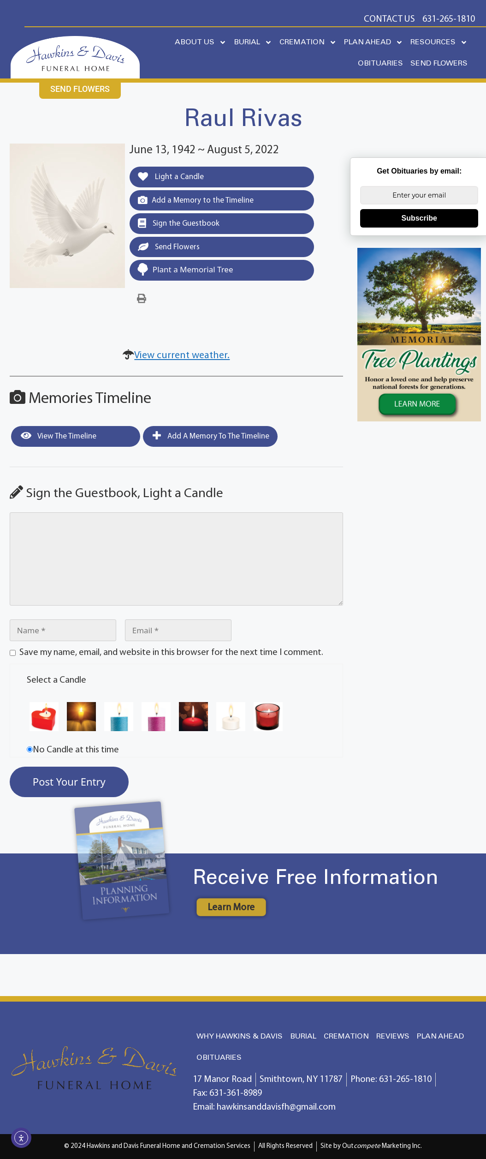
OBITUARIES (380, 63)
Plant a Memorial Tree (184, 269)
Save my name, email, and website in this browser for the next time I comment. (171, 652)
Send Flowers (169, 247)
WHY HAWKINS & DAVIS (239, 1036)
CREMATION (308, 42)
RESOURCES (439, 42)
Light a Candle (171, 176)
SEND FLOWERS (439, 63)
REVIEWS (392, 1036)
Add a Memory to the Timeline (196, 200)
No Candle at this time (76, 750)
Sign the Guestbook (178, 223)
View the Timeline (58, 435)
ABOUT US (200, 42)
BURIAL (253, 42)
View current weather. (182, 355)
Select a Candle (56, 680)
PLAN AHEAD (373, 42)
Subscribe (419, 218)
